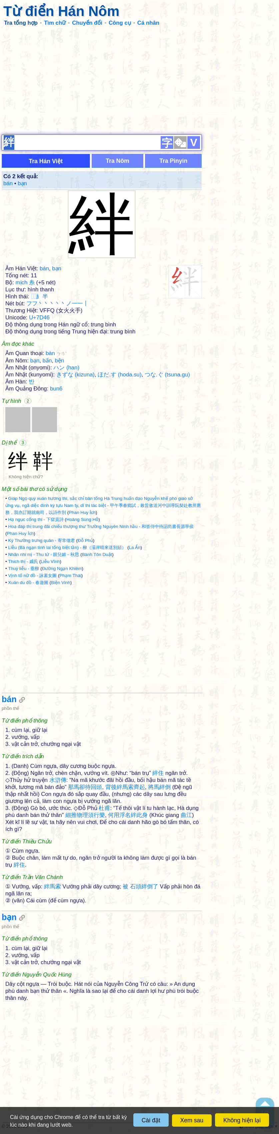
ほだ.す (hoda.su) (119, 374)
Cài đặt (151, 1120)
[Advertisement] (139, 80)
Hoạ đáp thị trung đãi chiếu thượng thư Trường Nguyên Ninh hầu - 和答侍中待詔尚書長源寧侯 (100, 526)
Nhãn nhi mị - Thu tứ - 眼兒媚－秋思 (43, 554)
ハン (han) (66, 367)
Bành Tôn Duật (97, 554)
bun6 (56, 388)
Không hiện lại (242, 1120)
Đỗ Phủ (85, 540)
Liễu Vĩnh (50, 561)
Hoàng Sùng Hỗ (82, 519)
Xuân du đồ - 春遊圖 (28, 582)
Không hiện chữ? (26, 476)
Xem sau (191, 1120)
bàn (56, 353)
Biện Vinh (60, 582)
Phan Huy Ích (82, 512)
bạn (22, 183)
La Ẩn (134, 547)
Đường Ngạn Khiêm (62, 568)
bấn (47, 360)
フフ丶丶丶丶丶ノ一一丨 (57, 303)
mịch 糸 (25, 282)
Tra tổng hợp (21, 23)
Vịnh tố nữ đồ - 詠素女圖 (32, 575)
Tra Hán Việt (46, 161)
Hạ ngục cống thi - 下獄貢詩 (35, 519)
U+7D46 (39, 317)
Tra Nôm (117, 161)
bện (59, 360)
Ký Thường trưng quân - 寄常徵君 (41, 540)
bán (8, 183)
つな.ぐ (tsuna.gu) (167, 374)
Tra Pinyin (173, 161)
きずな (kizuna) (75, 374)
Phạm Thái (70, 575)
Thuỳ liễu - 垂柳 (23, 568)
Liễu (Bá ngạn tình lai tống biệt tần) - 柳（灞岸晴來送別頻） (67, 547)
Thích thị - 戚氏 (23, 561)
